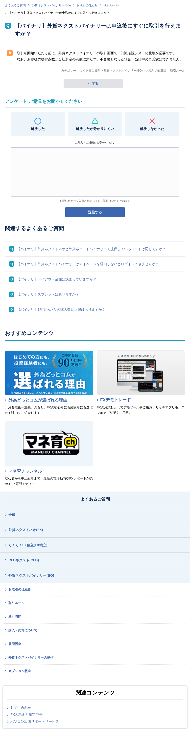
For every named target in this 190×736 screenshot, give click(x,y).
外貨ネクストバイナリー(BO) (51, 5)
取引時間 (14, 616)
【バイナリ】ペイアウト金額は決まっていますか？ (56, 279)
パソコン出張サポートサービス (34, 721)
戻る (94, 84)
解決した (38, 129)
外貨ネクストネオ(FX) (25, 530)
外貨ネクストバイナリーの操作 (30, 657)
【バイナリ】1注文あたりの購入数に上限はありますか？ (61, 310)
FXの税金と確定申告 (26, 715)
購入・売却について (22, 630)
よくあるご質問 (15, 5)
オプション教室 (19, 671)
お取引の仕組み (87, 5)
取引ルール (111, 5)
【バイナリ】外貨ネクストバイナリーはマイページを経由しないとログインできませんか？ (88, 264)
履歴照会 (14, 644)
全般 (11, 515)
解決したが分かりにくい (95, 129)
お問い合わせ (20, 708)
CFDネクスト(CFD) (23, 560)
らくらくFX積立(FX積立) (27, 545)
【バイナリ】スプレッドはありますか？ (48, 294)
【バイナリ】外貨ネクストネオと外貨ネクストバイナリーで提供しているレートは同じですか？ (91, 249)
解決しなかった (152, 129)
